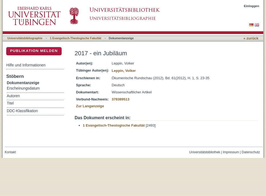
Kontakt (10, 152)
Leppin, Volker (124, 71)
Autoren (13, 96)
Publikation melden (34, 51)
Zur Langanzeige (90, 106)
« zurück (250, 38)
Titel (10, 103)
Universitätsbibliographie (24, 38)
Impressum (231, 152)
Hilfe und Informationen (26, 65)
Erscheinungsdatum (23, 88)
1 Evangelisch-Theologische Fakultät (75, 38)
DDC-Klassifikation (22, 111)
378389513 (120, 99)
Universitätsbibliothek (204, 152)
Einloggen (251, 6)
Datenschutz (251, 152)
